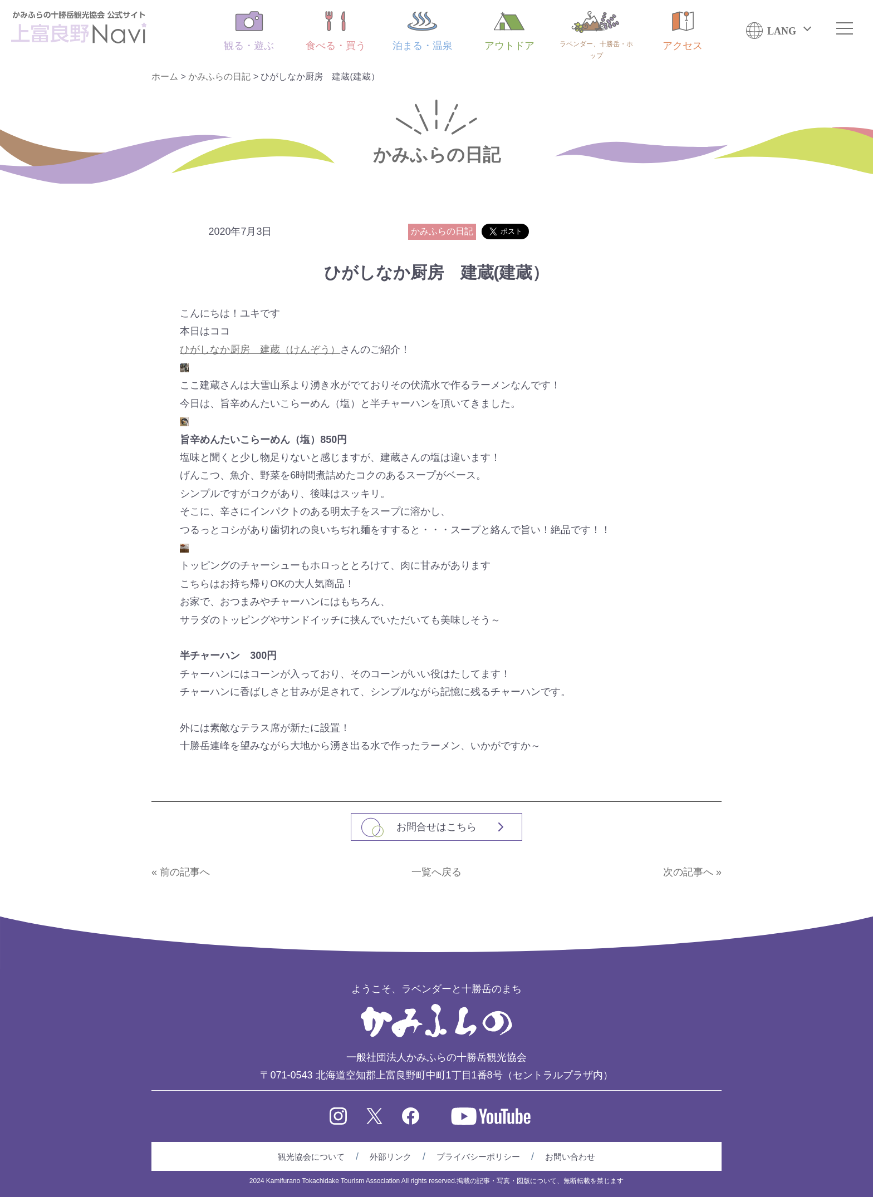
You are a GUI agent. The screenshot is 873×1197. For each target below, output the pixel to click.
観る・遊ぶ (249, 31)
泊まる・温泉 (423, 31)
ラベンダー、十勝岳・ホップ (596, 35)
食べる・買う (336, 31)
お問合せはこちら (436, 827)
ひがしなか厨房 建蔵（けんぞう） (260, 349)
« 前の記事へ (180, 872)
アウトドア (509, 31)
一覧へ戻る (436, 872)
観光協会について (311, 1156)
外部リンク (390, 1156)
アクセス (683, 31)
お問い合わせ (570, 1156)
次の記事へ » (692, 872)
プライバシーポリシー (478, 1156)
